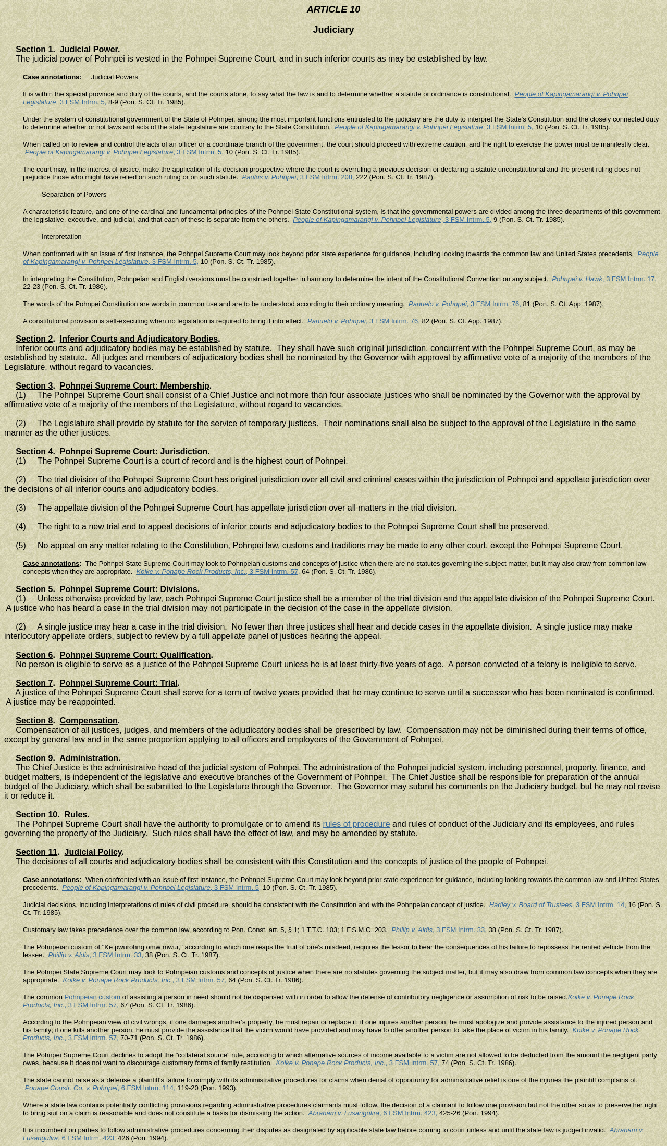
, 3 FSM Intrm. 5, (81, 102)
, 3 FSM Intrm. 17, (629, 279)
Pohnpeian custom (92, 997)
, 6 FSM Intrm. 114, (146, 1088)
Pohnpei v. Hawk (577, 279)
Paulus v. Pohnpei (269, 177)
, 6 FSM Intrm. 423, (408, 1113)
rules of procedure (356, 823)
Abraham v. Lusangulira (343, 1113)
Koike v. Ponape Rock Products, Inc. (191, 571)
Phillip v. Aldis (412, 930)
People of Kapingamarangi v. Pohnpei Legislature (409, 127)
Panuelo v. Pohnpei (438, 304)
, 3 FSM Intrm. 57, (273, 571)
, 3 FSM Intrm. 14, (599, 905)
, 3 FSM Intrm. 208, (325, 177)
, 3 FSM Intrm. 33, (460, 930)
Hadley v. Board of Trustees (530, 905)
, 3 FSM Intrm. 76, (494, 304)
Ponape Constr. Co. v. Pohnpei (71, 1088)
